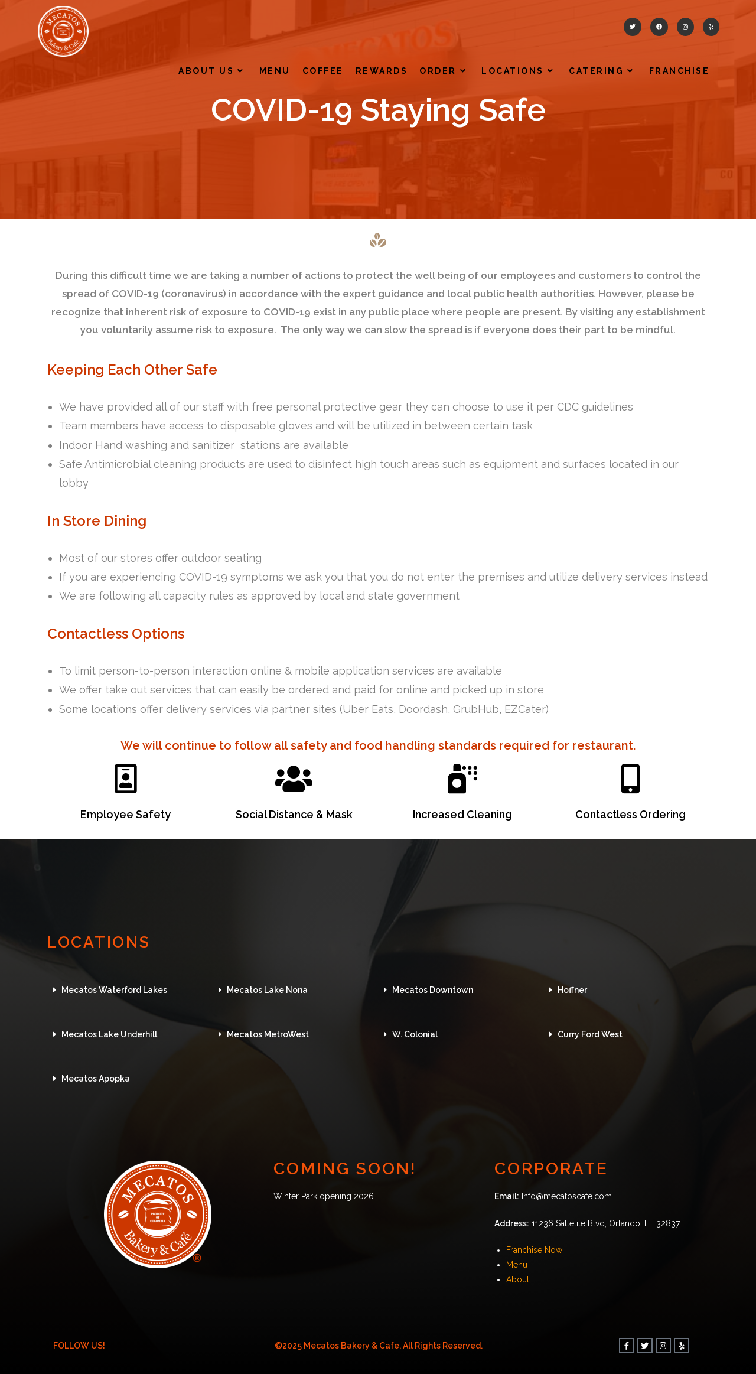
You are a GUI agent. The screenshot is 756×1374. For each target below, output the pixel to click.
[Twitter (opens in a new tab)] (632, 27)
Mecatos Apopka (95, 1078)
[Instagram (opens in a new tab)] (685, 27)
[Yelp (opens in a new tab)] (711, 27)
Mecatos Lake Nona (267, 990)
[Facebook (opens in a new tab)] (659, 27)
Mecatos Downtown (432, 990)
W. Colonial (415, 1034)
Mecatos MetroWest (268, 1034)
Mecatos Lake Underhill (109, 1034)
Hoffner (572, 990)
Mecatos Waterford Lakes (114, 990)
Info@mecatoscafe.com (567, 1196)
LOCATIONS (101, 942)
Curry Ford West (590, 1034)
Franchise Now (534, 1250)
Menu (516, 1264)
